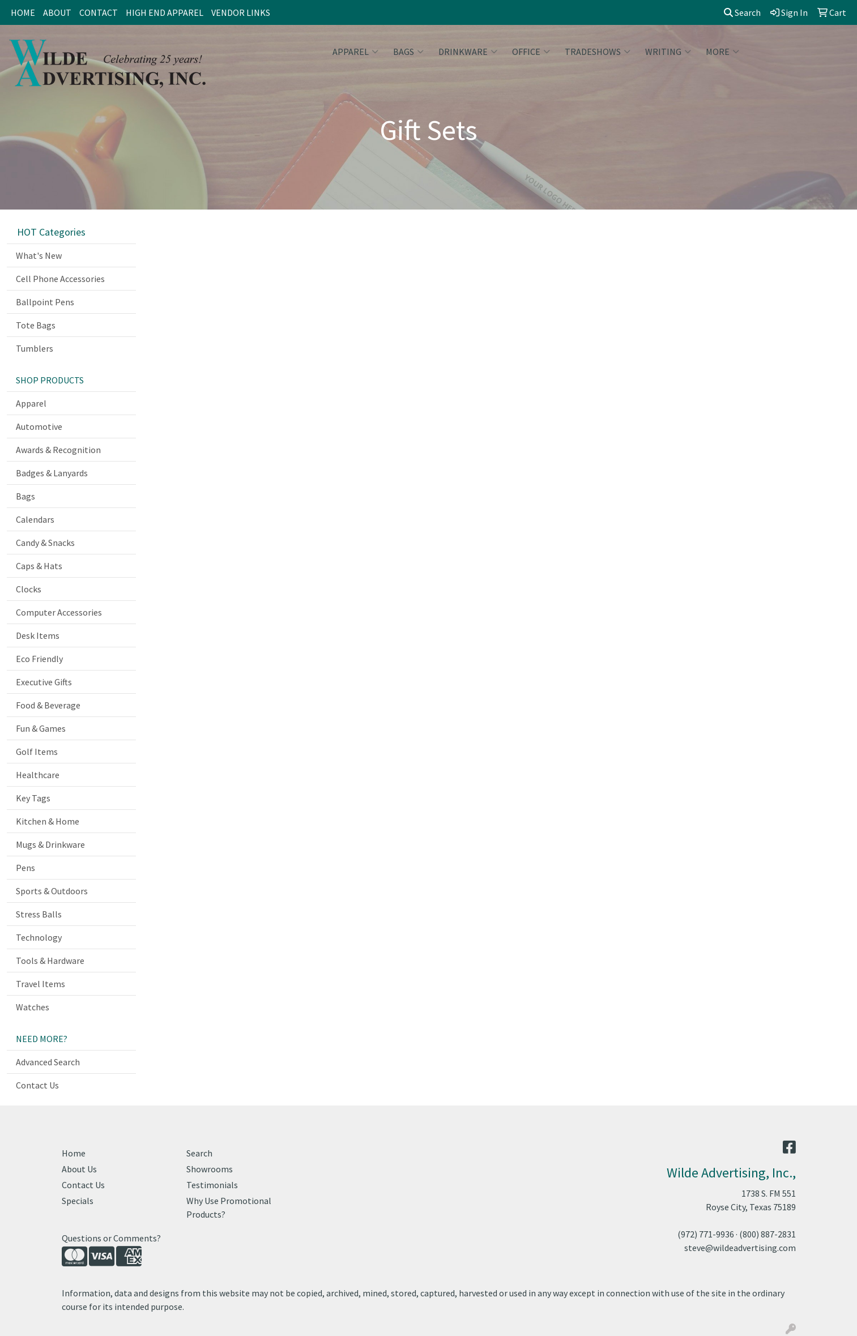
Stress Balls (39, 914)
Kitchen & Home (47, 821)
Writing (668, 51)
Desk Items (37, 635)
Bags (408, 51)
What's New (39, 255)
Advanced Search (48, 1062)
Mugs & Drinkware (50, 844)
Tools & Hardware (50, 960)
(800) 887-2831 (767, 1234)
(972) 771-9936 (705, 1234)
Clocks (28, 589)
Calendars (35, 519)
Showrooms (209, 1169)
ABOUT (57, 12)
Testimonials (212, 1184)
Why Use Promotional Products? (228, 1207)
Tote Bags (36, 325)
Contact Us (37, 1085)
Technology (39, 937)
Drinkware (467, 51)
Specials (77, 1200)
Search (742, 12)
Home (74, 1153)
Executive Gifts (44, 682)
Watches (32, 1007)
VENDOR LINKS (240, 12)
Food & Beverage (48, 705)
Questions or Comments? (111, 1238)
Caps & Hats (39, 565)
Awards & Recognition (58, 449)
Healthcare (37, 774)
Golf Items (37, 751)
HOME (23, 12)
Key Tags (33, 798)
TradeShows (597, 51)
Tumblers (34, 348)
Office (531, 51)
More (722, 51)
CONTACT (98, 12)
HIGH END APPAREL (164, 12)
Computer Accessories (59, 612)
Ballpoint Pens (45, 302)
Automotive (39, 426)
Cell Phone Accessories (60, 278)
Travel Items (40, 983)
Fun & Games (41, 728)
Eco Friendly (39, 658)
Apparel (355, 51)
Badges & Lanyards (52, 473)
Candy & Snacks (45, 542)
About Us (79, 1169)
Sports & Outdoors (52, 891)
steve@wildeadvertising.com (740, 1247)
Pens (25, 867)
